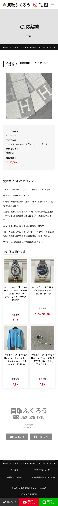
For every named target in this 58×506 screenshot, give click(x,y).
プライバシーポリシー (43, 470)
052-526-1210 (29, 417)
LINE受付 (40, 437)
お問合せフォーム (14, 477)
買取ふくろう (16, 4)
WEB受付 (17, 437)
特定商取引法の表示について (43, 477)
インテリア (11, 135)
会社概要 (14, 470)
